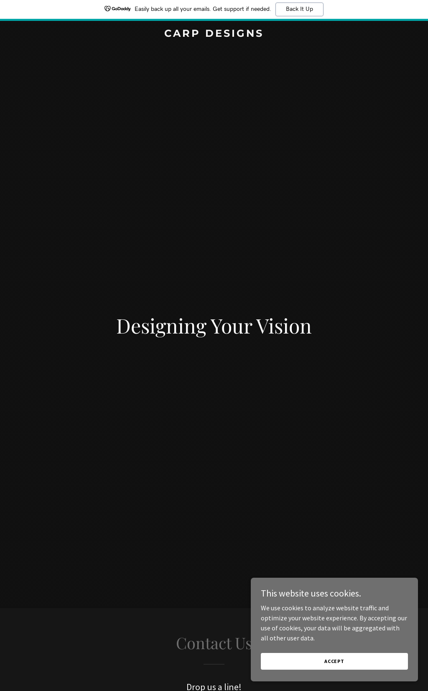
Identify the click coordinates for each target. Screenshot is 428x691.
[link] (213, 34)
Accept (334, 661)
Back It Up (299, 9)
